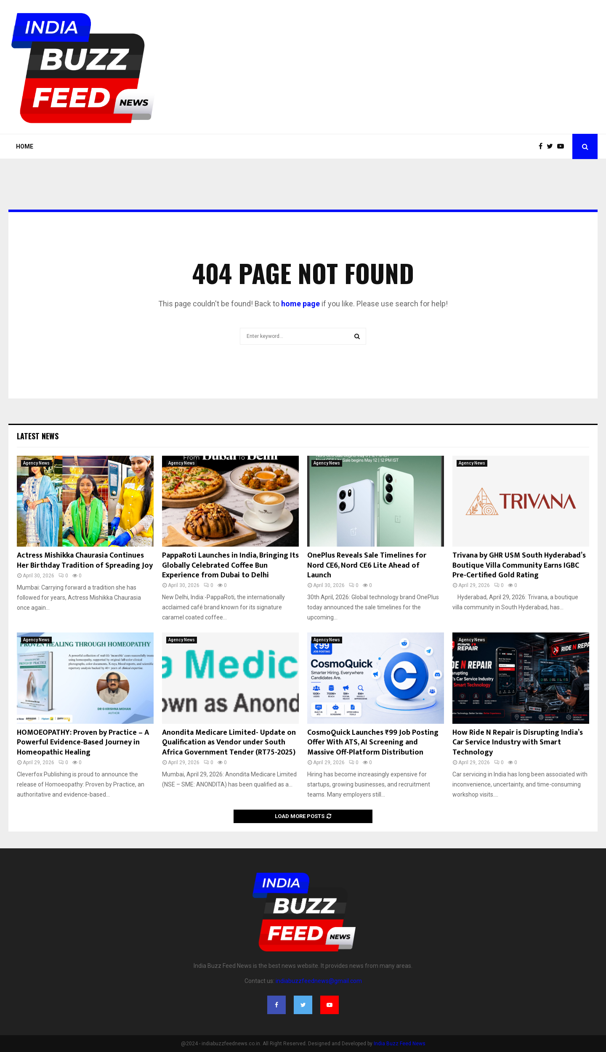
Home (24, 146)
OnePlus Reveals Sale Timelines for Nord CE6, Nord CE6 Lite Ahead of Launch (366, 565)
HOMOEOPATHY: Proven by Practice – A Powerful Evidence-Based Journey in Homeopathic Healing (83, 742)
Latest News (37, 435)
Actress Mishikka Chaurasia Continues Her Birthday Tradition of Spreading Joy (85, 560)
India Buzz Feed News (399, 1044)
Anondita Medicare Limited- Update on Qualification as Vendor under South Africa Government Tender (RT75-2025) (229, 742)
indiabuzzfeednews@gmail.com (319, 981)
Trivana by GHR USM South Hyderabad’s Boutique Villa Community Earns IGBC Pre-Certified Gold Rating (519, 565)
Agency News (36, 463)
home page (300, 303)
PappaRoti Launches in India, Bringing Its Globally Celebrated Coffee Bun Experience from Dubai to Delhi (230, 565)
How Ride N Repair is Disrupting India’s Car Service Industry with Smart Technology (517, 742)
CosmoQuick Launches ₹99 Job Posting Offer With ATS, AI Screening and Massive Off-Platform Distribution (373, 742)
